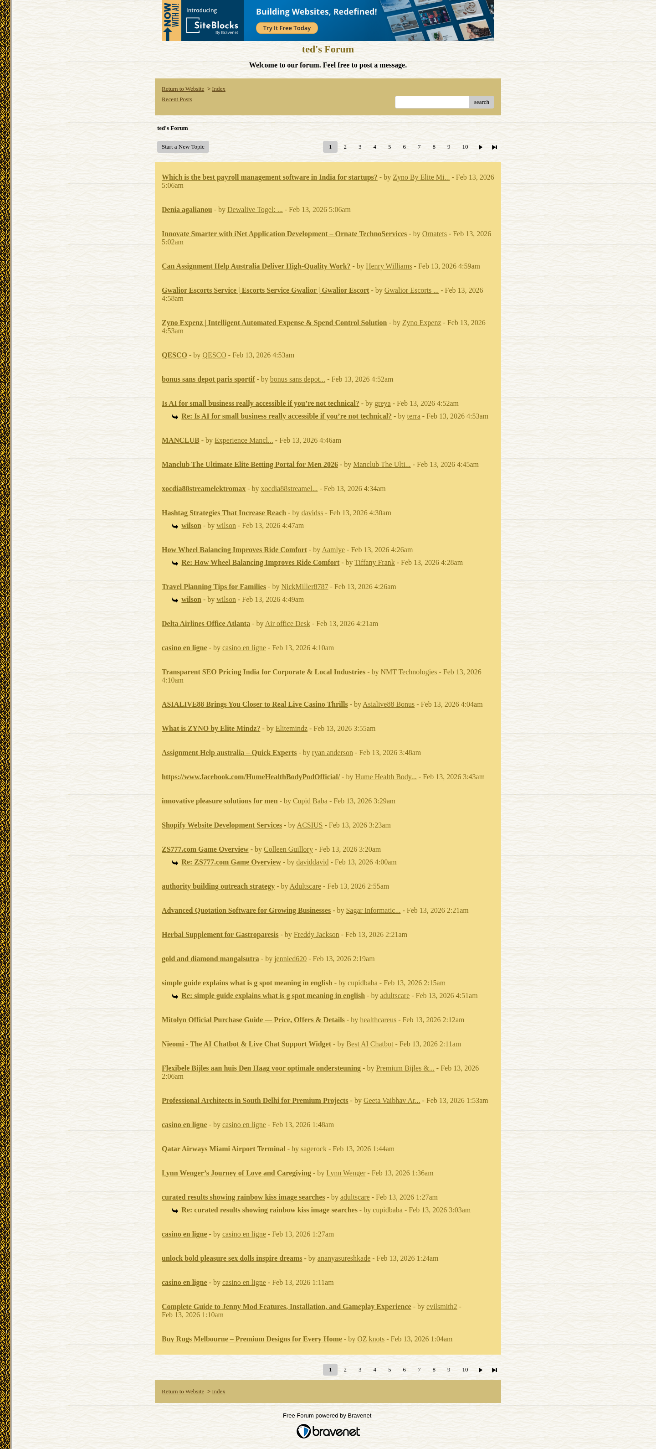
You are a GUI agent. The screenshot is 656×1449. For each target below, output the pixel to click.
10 (465, 146)
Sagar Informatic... (373, 910)
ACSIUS (310, 825)
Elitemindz (292, 728)
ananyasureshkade (344, 1258)
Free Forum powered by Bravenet (328, 1415)
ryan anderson (332, 752)
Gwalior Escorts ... (411, 290)
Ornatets (434, 234)
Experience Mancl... (244, 440)
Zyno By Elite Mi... (421, 177)
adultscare (395, 995)
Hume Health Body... (385, 777)
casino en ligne (244, 648)
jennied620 (290, 959)
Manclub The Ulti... (381, 464)
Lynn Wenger (345, 1173)
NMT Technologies (408, 672)
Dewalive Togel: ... (255, 209)
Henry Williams (389, 266)
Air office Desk (287, 623)
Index (219, 88)
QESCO (214, 355)
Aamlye (333, 550)
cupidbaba (363, 983)
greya (382, 403)
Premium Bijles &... (405, 1068)
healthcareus (378, 1020)
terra (413, 416)
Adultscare (305, 886)
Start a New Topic (183, 146)
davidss (312, 513)
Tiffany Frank (374, 562)
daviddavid (312, 862)
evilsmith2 (441, 1306)
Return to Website (183, 88)
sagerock (314, 1149)
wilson (226, 525)
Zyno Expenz (421, 322)
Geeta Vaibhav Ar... (392, 1100)
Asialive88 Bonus (389, 704)
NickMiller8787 (304, 586)
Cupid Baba (310, 801)
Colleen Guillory (288, 849)
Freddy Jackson (316, 934)
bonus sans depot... (297, 379)
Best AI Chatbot (369, 1044)
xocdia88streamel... (289, 488)
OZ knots (370, 1339)
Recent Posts (177, 99)
